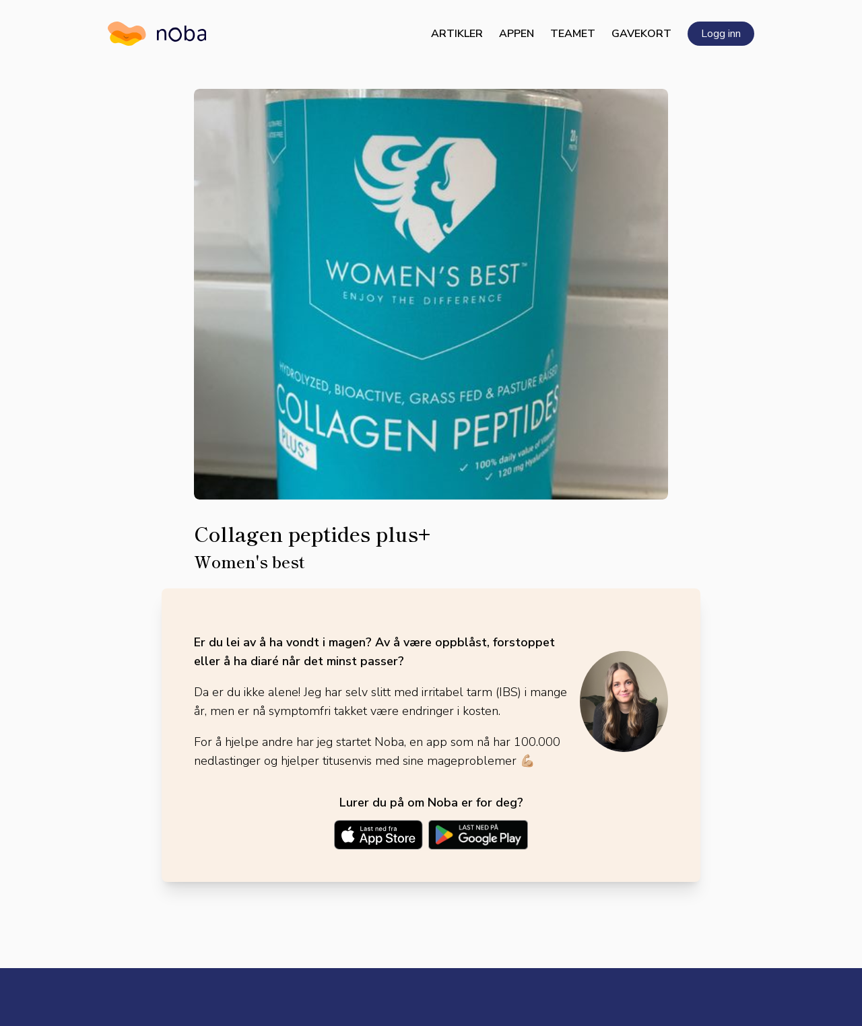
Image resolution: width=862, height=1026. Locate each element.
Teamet (572, 33)
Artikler (457, 33)
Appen (516, 33)
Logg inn (721, 33)
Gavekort (641, 33)
